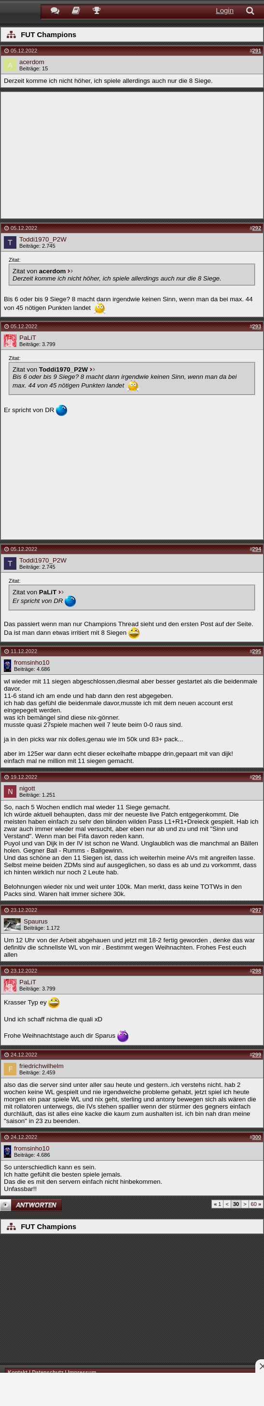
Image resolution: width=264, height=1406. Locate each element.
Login (225, 10)
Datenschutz (47, 1372)
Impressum (82, 1372)
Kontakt (18, 1372)
